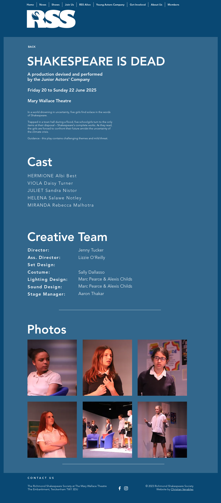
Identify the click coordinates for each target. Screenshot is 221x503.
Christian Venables (182, 489)
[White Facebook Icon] (119, 488)
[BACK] (32, 46)
